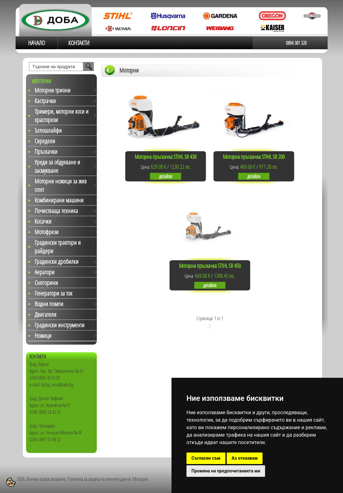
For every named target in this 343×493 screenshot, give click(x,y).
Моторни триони (52, 90)
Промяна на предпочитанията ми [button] (225, 470)
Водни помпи (49, 304)
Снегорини (46, 282)
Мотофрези (47, 232)
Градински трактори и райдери (58, 246)
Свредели (45, 141)
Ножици (43, 335)
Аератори (45, 272)
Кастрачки (45, 101)
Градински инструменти (60, 325)
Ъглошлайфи (48, 130)
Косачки (43, 221)
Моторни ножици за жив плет (61, 185)
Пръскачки (46, 151)
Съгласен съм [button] (205, 458)
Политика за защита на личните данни (99, 479)
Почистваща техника (56, 210)
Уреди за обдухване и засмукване (57, 166)
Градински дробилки (57, 261)
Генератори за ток (53, 293)
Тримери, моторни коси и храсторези (62, 115)
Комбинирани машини (59, 200)
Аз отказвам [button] (245, 458)
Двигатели (45, 314)
